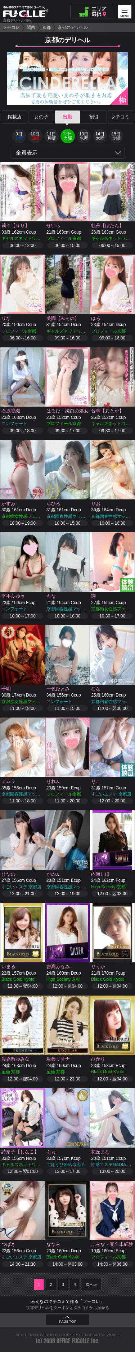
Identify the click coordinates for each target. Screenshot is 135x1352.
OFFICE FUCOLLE (73, 1341)
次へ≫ (92, 1284)
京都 (46, 27)
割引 (94, 117)
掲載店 (15, 117)
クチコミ (120, 117)
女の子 (41, 117)
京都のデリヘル (73, 27)
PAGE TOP (67, 1321)
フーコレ (11, 27)
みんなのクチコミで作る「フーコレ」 (67, 1301)
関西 (31, 27)
